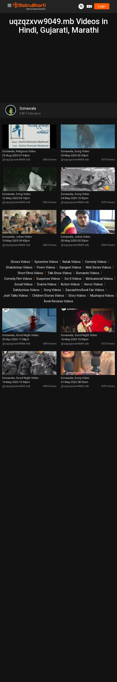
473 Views (108, 386)
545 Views (49, 245)
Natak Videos (72, 261)
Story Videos (77, 295)
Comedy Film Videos (18, 278)
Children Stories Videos (48, 295)
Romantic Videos (87, 273)
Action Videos (70, 284)
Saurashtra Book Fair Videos (84, 290)
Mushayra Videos (102, 295)
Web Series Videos (98, 267)
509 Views (49, 343)
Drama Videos (46, 284)
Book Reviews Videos (58, 301)
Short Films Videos (30, 273)
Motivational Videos (99, 278)
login (101, 6)
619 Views (108, 159)
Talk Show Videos (59, 273)
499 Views (49, 386)
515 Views (108, 343)
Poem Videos (46, 267)
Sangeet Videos (70, 267)
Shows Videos (20, 261)
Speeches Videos (46, 261)
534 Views (108, 245)
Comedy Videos (96, 261)
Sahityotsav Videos (26, 290)
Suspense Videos (48, 278)
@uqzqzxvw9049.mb (16, 159)
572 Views (108, 202)
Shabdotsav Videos (19, 267)
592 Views (49, 202)
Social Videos (23, 284)
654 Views (49, 159)
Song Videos (52, 290)
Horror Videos (93, 284)
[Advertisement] (58, 67)
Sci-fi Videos (72, 278)
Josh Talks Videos (15, 295)
